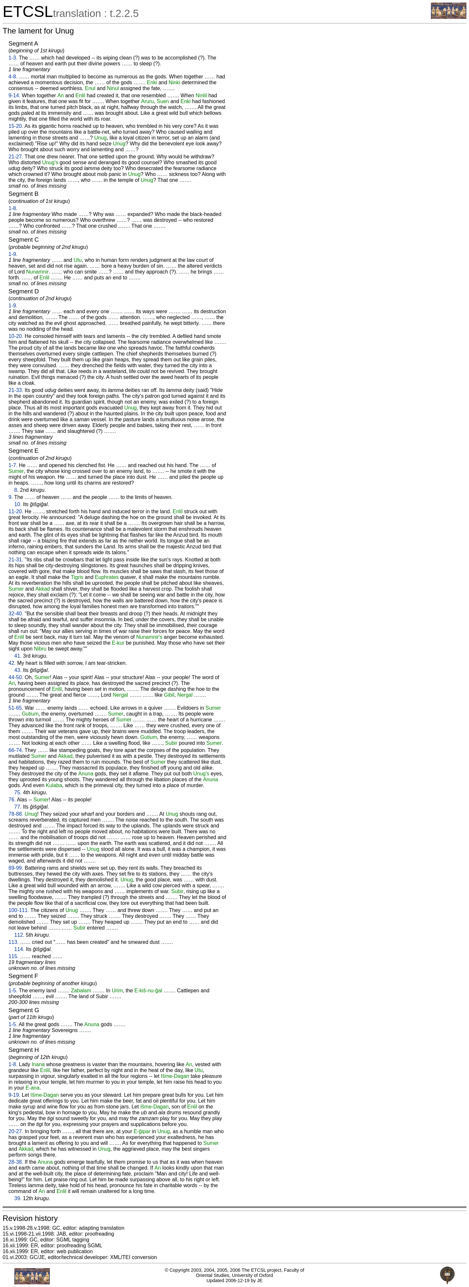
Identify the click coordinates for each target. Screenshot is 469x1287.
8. (16, 490)
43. (17, 670)
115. (13, 956)
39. (17, 1198)
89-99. (15, 868)
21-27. (15, 156)
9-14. (14, 95)
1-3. (13, 57)
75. (17, 792)
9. (10, 497)
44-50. (15, 677)
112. (19, 935)
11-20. (15, 511)
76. (12, 799)
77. (17, 807)
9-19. (14, 1095)
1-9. (13, 254)
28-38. (15, 1162)
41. (17, 656)
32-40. (15, 613)
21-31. (15, 559)
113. (13, 942)
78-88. (15, 814)
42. (12, 663)
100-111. (18, 910)
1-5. (13, 990)
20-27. (15, 1131)
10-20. (15, 336)
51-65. (15, 708)
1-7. (13, 465)
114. (19, 949)
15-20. (15, 126)
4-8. (13, 76)
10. (17, 504)
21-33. (15, 390)
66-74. (15, 750)
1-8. (13, 208)
